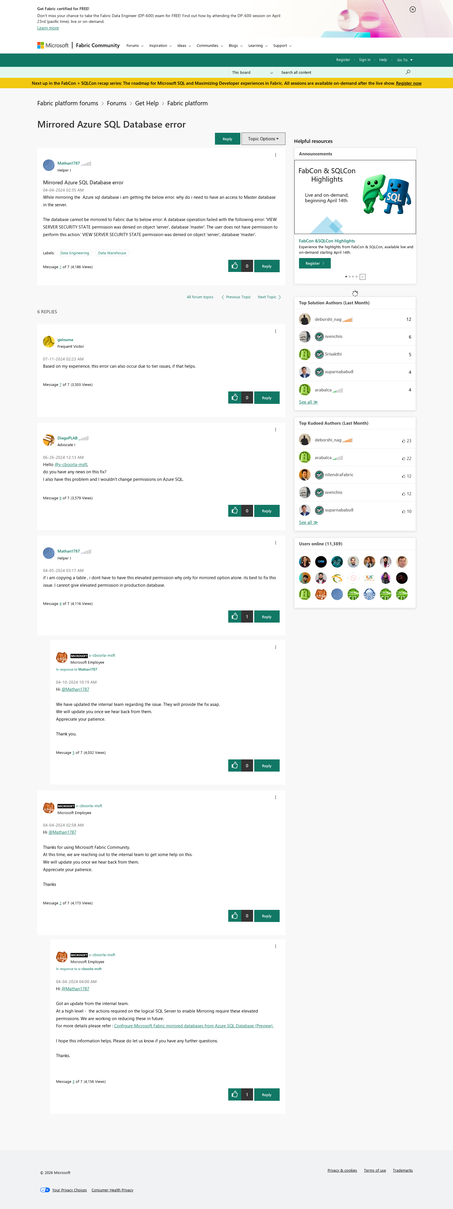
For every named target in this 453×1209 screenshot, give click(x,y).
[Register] (315, 263)
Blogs (233, 45)
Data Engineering (74, 253)
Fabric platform (187, 103)
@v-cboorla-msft (71, 464)
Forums (133, 45)
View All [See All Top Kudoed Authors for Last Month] (308, 522)
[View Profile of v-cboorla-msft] (102, 655)
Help (383, 59)
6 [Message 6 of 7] (61, 497)
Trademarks (403, 1170)
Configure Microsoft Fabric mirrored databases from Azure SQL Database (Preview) (194, 1025)
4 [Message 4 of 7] (61, 603)
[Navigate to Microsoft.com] (52, 45)
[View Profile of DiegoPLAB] (67, 438)
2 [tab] (349, 276)
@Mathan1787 (75, 689)
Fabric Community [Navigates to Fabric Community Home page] (98, 45)
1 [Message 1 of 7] (61, 266)
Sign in (364, 59)
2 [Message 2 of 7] (61, 902)
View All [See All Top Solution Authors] (308, 402)
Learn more (48, 28)
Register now (409, 83)
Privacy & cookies (342, 1170)
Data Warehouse (112, 253)
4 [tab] (356, 276)
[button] (276, 155)
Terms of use (375, 1170)
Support (280, 45)
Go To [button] (402, 59)
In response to (76, 669)
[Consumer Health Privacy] (112, 1190)
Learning (255, 45)
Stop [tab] (362, 277)
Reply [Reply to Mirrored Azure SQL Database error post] (267, 266)
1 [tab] (346, 276)
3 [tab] (353, 276)
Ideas (181, 45)
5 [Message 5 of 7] (74, 752)
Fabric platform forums (67, 103)
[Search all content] (346, 72)
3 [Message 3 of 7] (74, 1081)
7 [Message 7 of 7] (61, 384)
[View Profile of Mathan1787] (68, 163)
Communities (207, 45)
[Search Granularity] (252, 72)
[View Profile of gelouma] (65, 339)
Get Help (147, 103)
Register (343, 59)
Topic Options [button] (261, 138)
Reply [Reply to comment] (267, 397)
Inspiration (158, 45)
